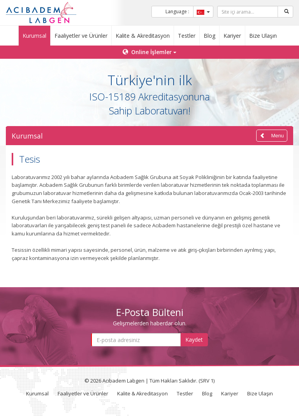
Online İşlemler (149, 52)
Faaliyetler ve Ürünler (81, 35)
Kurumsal (34, 35)
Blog (209, 35)
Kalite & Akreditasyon (143, 35)
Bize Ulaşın (263, 35)
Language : (177, 11)
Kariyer (232, 35)
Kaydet (194, 339)
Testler (186, 35)
